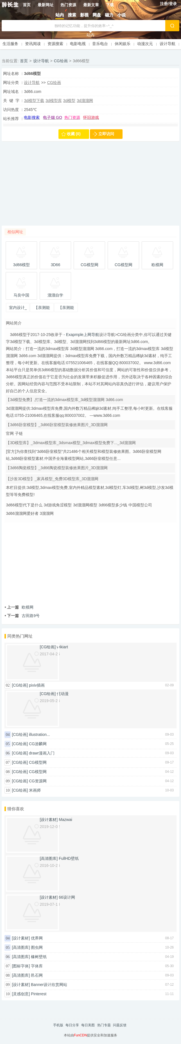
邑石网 (37, 975)
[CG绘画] (20, 685)
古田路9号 (22, 615)
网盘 (96, 14)
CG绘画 (61, 61)
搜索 (72, 14)
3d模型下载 (34, 100)
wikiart (62, 647)
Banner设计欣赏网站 (49, 984)
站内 (59, 14)
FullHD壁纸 (69, 858)
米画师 (35, 790)
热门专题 (104, 1025)
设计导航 (167, 43)
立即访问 (106, 134)
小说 (121, 14)
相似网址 (15, 232)
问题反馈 (119, 1025)
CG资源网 (38, 781)
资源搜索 (55, 43)
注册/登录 (168, 3)
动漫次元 (145, 43)
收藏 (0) (74, 134)
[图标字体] (21, 966)
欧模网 (18, 607)
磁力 (109, 14)
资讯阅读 (33, 43)
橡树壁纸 (39, 956)
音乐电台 (100, 43)
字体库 (37, 966)
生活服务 (10, 43)
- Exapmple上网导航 (80, 334)
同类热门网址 (20, 636)
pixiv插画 (37, 685)
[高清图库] (21, 947)
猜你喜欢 (15, 808)
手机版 (58, 1025)
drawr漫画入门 (42, 753)
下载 (110, 5)
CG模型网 (38, 762)
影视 (84, 14)
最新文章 (91, 5)
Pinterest (38, 994)
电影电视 (78, 43)
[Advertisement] (90, 186)
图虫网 (37, 947)
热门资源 (68, 5)
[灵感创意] (21, 994)
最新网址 (45, 5)
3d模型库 (54, 100)
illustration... (39, 734)
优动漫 (63, 693)
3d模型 (69, 100)
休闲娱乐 (122, 43)
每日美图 (88, 1025)
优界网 (37, 938)
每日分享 (72, 1025)
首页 (27, 5)
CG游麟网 (38, 744)
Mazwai (65, 819)
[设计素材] (21, 938)
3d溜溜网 (85, 100)
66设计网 (67, 897)
